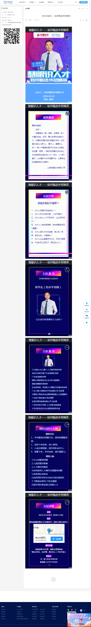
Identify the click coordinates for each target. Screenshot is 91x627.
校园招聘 (34, 614)
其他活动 (54, 614)
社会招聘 (42, 611)
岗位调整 (34, 616)
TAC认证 (54, 618)
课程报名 (54, 609)
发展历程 (3, 611)
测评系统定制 (20, 616)
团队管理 (42, 618)
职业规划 (42, 616)
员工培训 (42, 614)
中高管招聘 (35, 609)
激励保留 (34, 618)
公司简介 (3, 609)
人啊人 (83, 610)
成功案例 (41, 2)
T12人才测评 (20, 609)
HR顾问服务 (20, 614)
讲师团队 (54, 616)
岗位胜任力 (43, 609)
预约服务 (83, 2)
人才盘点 (34, 611)
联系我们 (3, 616)
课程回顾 (54, 611)
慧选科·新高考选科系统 (22, 618)
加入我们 (3, 618)
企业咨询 (19, 611)
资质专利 (3, 614)
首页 (79, 8)
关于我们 (60, 2)
